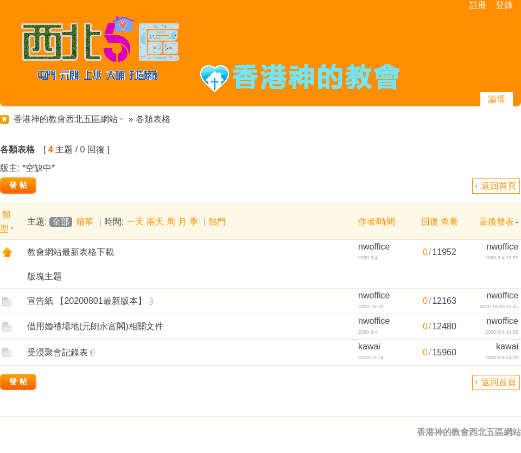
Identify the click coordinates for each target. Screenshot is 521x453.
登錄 (504, 5)
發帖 (19, 185)
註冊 (478, 5)
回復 (430, 221)
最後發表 (496, 221)
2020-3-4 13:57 (501, 257)
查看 (449, 221)
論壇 (496, 99)
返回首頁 (498, 185)
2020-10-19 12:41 (499, 306)
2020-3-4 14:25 (501, 332)
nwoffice (374, 246)
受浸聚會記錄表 (57, 352)
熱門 (217, 221)
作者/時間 (376, 221)
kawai (369, 346)
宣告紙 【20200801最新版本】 (87, 300)
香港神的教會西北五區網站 (66, 119)
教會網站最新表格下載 (70, 252)
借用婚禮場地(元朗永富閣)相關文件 (95, 326)
